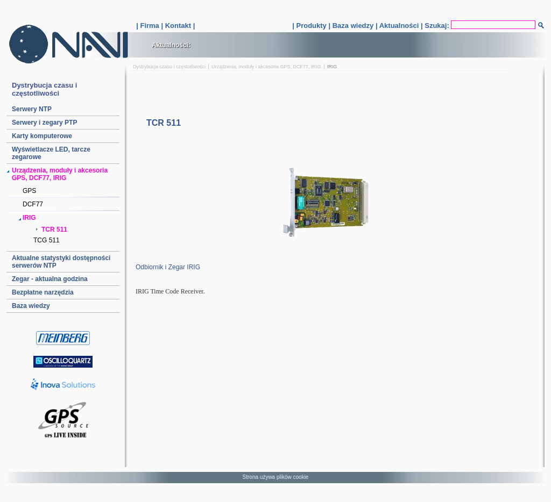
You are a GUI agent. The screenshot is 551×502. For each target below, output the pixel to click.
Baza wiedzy (353, 25)
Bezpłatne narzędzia (43, 292)
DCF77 (33, 204)
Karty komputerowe (42, 136)
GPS (29, 191)
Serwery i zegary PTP (44, 122)
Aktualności (399, 25)
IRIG (29, 217)
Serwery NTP (32, 109)
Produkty (311, 25)
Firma (149, 25)
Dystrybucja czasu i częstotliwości (169, 66)
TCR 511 (54, 229)
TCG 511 (46, 240)
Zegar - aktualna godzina (50, 279)
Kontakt (178, 25)
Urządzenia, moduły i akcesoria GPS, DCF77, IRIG (266, 66)
